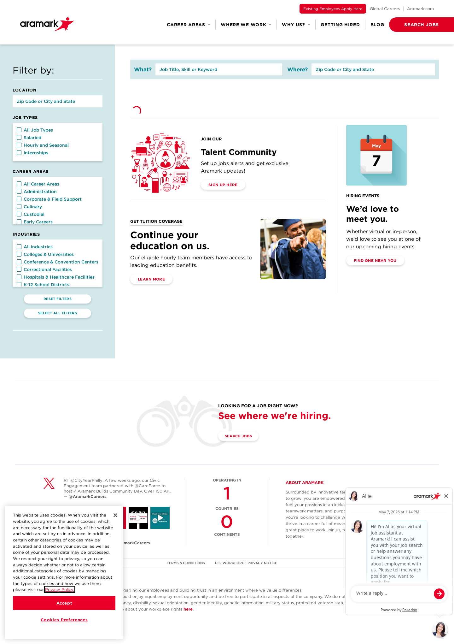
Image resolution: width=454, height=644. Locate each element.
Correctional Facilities (44, 269)
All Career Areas (38, 183)
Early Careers (35, 221)
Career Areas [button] (188, 24)
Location (24, 90)
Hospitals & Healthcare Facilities (56, 277)
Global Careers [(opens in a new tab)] (385, 8)
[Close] (115, 515)
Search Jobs (240, 436)
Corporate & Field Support (49, 199)
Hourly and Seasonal (43, 145)
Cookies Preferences (64, 619)
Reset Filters (58, 299)
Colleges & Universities (45, 254)
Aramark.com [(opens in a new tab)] (420, 8)
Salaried (29, 137)
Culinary (29, 206)
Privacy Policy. (59, 589)
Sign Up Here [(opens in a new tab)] (223, 184)
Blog (377, 24)
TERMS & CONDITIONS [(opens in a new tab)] (186, 563)
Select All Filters (57, 313)
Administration (37, 191)
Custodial (30, 214)
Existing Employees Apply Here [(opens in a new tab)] (332, 8)
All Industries (35, 246)
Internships (32, 152)
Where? (297, 69)
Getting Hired (340, 24)
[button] (411, 24)
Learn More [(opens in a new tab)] (151, 279)
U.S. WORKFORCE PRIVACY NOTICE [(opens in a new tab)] (247, 563)
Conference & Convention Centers (57, 261)
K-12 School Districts (43, 284)
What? (143, 69)
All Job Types (35, 130)
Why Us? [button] (296, 24)
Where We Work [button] (246, 24)
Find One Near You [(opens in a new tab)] (375, 260)
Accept (64, 603)
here (188, 609)
